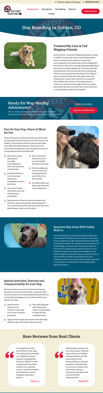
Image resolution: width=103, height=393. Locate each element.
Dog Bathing (65, 9)
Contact (57, 14)
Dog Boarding (38, 9)
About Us (47, 14)
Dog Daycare (52, 9)
